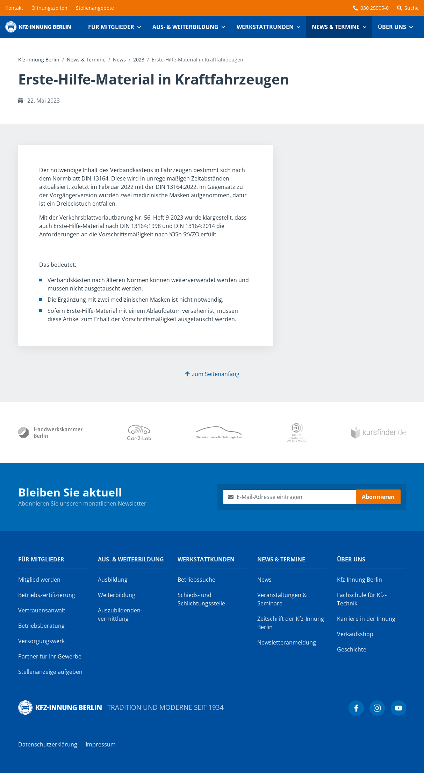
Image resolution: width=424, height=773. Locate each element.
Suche (408, 8)
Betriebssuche (196, 579)
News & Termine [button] (336, 27)
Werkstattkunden (206, 559)
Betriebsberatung (41, 626)
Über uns (351, 559)
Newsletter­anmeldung (286, 642)
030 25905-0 (371, 8)
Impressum (101, 744)
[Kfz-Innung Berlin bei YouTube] (398, 708)
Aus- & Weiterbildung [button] (185, 27)
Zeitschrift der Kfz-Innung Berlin (290, 623)
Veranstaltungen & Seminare (282, 599)
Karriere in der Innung (366, 619)
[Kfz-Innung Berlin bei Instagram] (377, 708)
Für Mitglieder (41, 559)
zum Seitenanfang (212, 374)
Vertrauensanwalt (41, 610)
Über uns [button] (392, 27)
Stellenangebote (95, 8)
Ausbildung (113, 579)
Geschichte (351, 649)
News (119, 59)
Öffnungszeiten (49, 8)
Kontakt (14, 8)
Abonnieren (378, 497)
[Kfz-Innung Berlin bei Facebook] (356, 708)
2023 (138, 59)
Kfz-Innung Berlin (38, 59)
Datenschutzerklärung (47, 744)
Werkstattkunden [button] (265, 27)
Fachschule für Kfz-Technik (362, 599)
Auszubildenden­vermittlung (120, 614)
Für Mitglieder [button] (111, 27)
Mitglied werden (39, 579)
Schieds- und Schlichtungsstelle (201, 599)
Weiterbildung (116, 595)
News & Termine (86, 59)
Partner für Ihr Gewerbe (49, 656)
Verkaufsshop (355, 634)
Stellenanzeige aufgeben (50, 672)
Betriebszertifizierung (46, 595)
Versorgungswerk (41, 641)
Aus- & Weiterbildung (131, 559)
